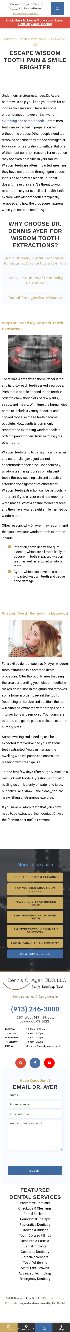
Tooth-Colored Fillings (35, 1235)
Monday (10, 1029)
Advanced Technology (35, 1273)
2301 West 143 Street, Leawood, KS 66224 (35, 1019)
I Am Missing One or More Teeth (35, 917)
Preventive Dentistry (35, 1203)
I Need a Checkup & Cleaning (35, 877)
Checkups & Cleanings (35, 1208)
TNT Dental (58, 1303)
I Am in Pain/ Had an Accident (35, 943)
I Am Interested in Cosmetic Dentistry (35, 930)
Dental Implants (35, 1246)
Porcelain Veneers (35, 1257)
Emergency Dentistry (35, 1279)
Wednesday (12, 1037)
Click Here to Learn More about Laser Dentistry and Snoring (35, 22)
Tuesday (10, 1033)
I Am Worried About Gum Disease (35, 889)
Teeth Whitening (35, 1262)
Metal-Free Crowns (35, 1268)
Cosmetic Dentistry (35, 1252)
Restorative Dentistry (35, 1225)
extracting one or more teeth (23, 121)
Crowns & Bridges (35, 1230)
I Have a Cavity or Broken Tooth (35, 903)
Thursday (11, 1042)
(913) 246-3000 (35, 1009)
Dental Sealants (35, 1214)
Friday (9, 1046)
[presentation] (36, 1159)
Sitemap (49, 1298)
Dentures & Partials (35, 1241)
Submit (35, 1170)
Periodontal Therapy (35, 1219)
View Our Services (35, 954)
